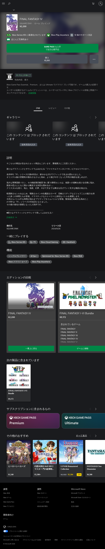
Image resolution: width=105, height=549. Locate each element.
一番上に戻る (31, 348)
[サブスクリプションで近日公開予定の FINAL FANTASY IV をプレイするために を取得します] (52, 48)
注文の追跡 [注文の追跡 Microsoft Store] (75, 506)
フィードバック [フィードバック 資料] (42, 497)
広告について (90, 540)
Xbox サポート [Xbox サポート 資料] (42, 493)
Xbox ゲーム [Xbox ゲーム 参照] (7, 497)
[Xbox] (7, 9)
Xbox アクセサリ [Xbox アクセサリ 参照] (8, 506)
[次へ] (95, 117)
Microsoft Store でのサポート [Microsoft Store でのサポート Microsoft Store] (81, 497)
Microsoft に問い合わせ (11, 540)
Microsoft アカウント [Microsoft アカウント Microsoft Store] (78, 493)
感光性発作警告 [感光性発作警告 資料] (42, 506)
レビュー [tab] (52, 108)
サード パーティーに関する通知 (72, 540)
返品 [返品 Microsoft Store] (72, 502)
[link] (19, 383)
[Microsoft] (52, 2)
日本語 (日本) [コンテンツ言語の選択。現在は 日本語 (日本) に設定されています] (11, 526)
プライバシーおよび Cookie (32, 540)
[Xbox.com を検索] (9, 3)
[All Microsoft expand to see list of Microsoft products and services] (3, 3)
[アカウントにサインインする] (100, 3)
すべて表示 (81, 435)
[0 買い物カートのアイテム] (94, 3)
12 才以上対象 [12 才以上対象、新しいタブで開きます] (23, 75)
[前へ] (90, 117)
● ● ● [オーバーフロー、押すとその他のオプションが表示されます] (94, 59)
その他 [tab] (67, 108)
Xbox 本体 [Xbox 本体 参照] (6, 493)
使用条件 (48, 540)
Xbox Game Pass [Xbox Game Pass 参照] (8, 502)
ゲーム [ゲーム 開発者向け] (5, 519)
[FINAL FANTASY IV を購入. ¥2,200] (47, 59)
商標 (56, 540)
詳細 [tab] (38, 108)
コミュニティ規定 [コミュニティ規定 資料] (43, 502)
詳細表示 (12, 217)
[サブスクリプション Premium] (33, 420)
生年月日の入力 (28, 145)
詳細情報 (32, 93)
